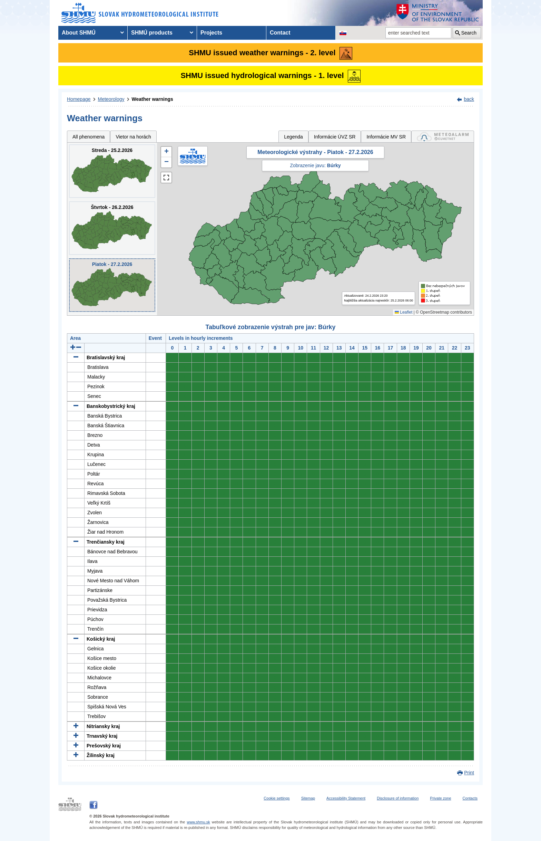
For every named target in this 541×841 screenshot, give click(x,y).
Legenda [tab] (293, 137)
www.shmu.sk (198, 822)
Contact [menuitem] (280, 33)
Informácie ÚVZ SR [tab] (335, 137)
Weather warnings (152, 99)
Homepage (79, 99)
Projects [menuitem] (211, 33)
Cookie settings (276, 798)
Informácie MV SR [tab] (386, 137)
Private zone (440, 798)
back (469, 99)
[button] (166, 152)
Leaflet (403, 312)
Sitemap (308, 798)
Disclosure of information (398, 798)
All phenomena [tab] (88, 137)
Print (469, 772)
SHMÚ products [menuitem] (152, 33)
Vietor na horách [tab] (133, 137)
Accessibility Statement (345, 798)
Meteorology (111, 99)
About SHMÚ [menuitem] (79, 33)
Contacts (470, 798)
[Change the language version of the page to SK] (343, 33)
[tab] (442, 137)
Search (468, 33)
